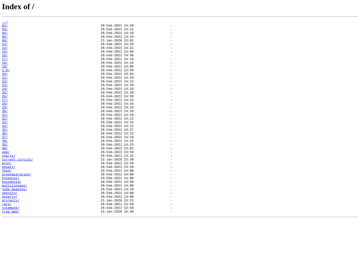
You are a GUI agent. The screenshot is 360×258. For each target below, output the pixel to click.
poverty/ (9, 232)
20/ (5, 85)
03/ (5, 31)
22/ (5, 94)
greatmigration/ (16, 205)
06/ (5, 40)
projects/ (10, 236)
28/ (5, 120)
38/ (5, 165)
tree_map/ (10, 250)
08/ (5, 44)
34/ (5, 147)
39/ (5, 169)
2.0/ (6, 80)
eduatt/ (9, 196)
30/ (5, 129)
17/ (5, 67)
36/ (5, 156)
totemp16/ (10, 245)
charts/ (9, 183)
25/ (5, 107)
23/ (5, 98)
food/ (7, 201)
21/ (5, 89)
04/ (5, 35)
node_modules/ (14, 223)
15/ (5, 58)
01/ (5, 27)
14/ (5, 53)
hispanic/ (10, 210)
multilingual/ (14, 219)
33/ (5, 143)
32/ (5, 138)
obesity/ (9, 228)
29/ (5, 125)
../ (5, 22)
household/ (11, 214)
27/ (5, 116)
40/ (5, 174)
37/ (5, 161)
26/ (5, 111)
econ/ (7, 192)
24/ (5, 102)
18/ (5, 71)
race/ (7, 241)
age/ (6, 178)
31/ (5, 134)
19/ (5, 76)
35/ (5, 152)
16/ (5, 62)
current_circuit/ (17, 187)
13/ (5, 49)
